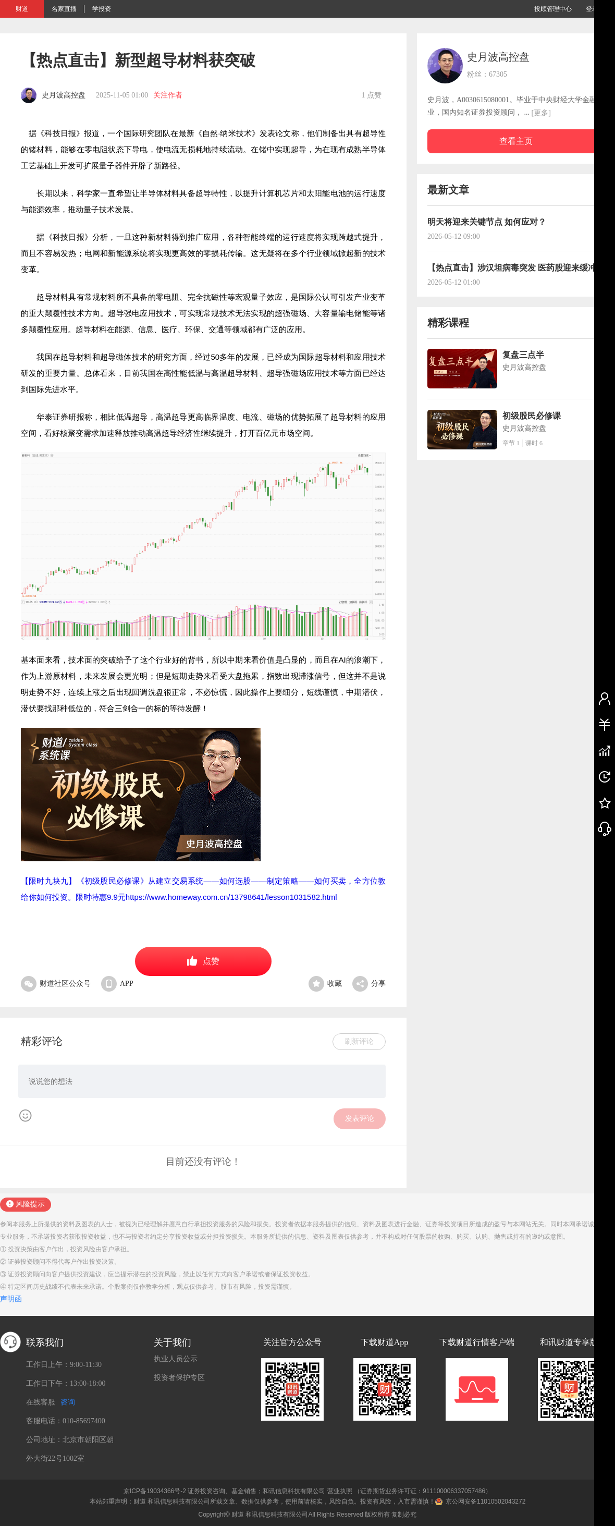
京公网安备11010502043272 (485, 1501)
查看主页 (516, 141)
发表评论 (359, 1118)
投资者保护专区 (179, 1378)
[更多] (541, 113)
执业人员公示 (176, 1359)
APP (117, 983)
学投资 (101, 9)
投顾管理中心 (553, 9)
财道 (22, 9)
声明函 (11, 1299)
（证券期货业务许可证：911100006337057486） (422, 1491)
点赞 (203, 961)
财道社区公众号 (56, 983)
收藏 (325, 983)
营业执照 (339, 1491)
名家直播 (64, 9)
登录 (592, 9)
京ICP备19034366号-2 (155, 1491)
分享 (369, 983)
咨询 (67, 1402)
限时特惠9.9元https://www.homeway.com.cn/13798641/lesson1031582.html (206, 897)
